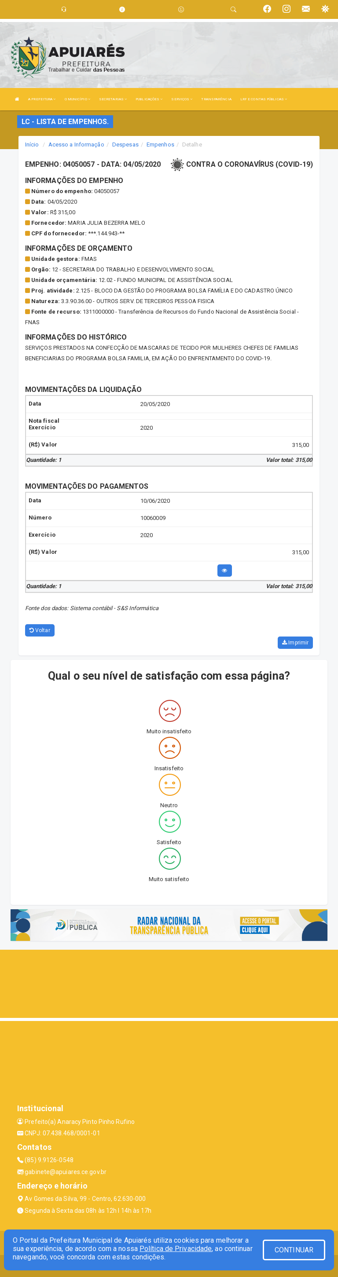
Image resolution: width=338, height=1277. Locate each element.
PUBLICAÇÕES (149, 99)
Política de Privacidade (176, 1248)
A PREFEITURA (41, 99)
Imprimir (295, 643)
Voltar (39, 630)
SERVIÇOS (181, 99)
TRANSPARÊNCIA (216, 99)
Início (32, 144)
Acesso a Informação (76, 144)
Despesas (125, 144)
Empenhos (160, 144)
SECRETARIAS (113, 99)
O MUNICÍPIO (77, 99)
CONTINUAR (294, 1250)
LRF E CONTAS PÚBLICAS (263, 99)
